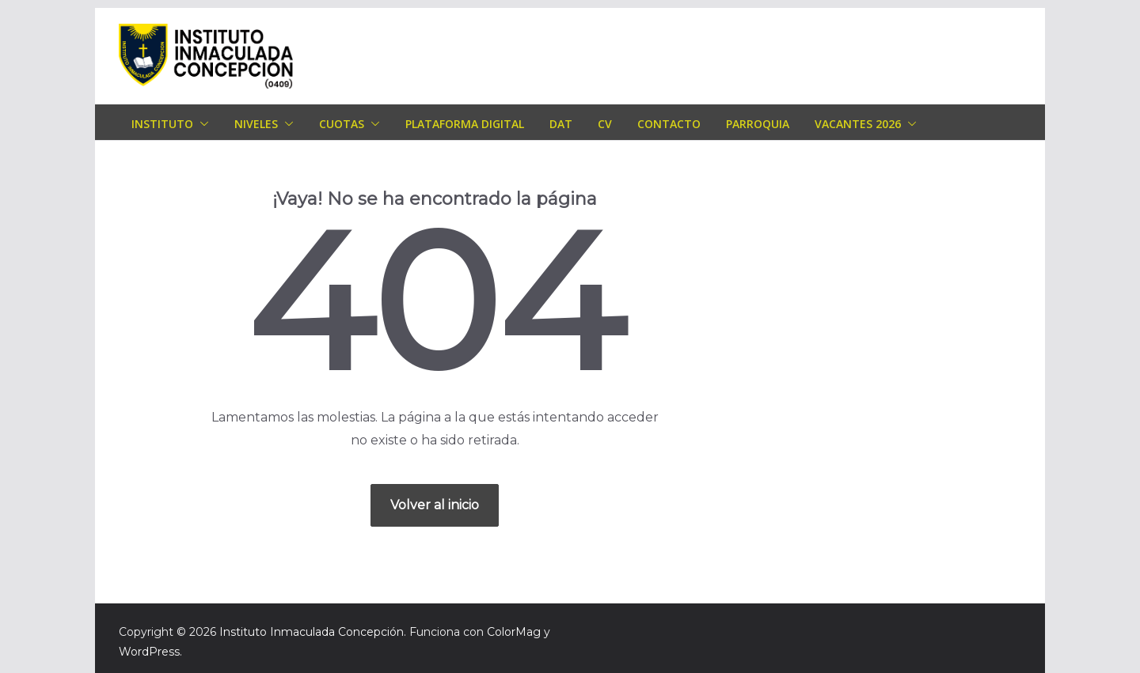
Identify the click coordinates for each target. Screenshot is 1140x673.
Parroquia (757, 123)
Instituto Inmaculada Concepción (311, 632)
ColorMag (514, 632)
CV (605, 123)
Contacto (669, 123)
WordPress (149, 652)
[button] (201, 124)
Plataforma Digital (464, 123)
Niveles (256, 123)
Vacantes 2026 (858, 123)
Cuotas (341, 123)
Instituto (162, 123)
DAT (560, 123)
